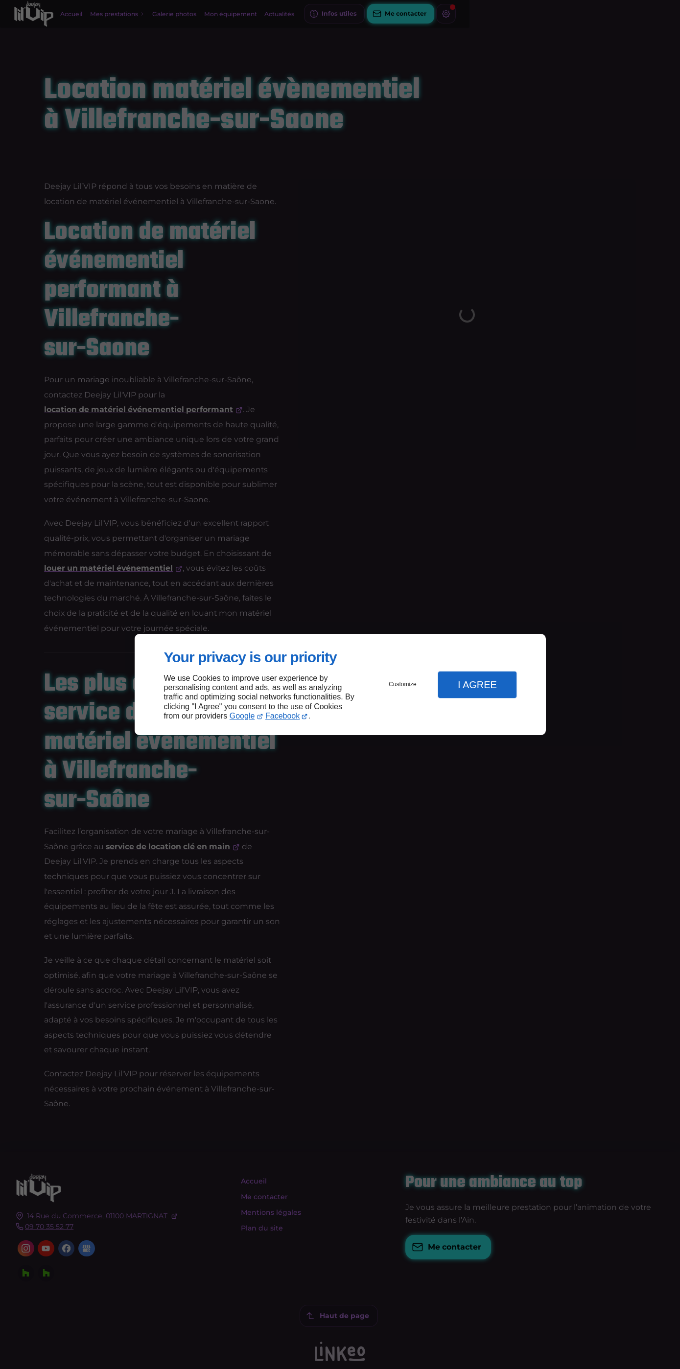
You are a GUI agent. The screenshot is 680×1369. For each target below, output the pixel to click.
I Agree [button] (477, 684)
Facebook (282, 716)
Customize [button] (403, 684)
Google (242, 716)
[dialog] (340, 684)
